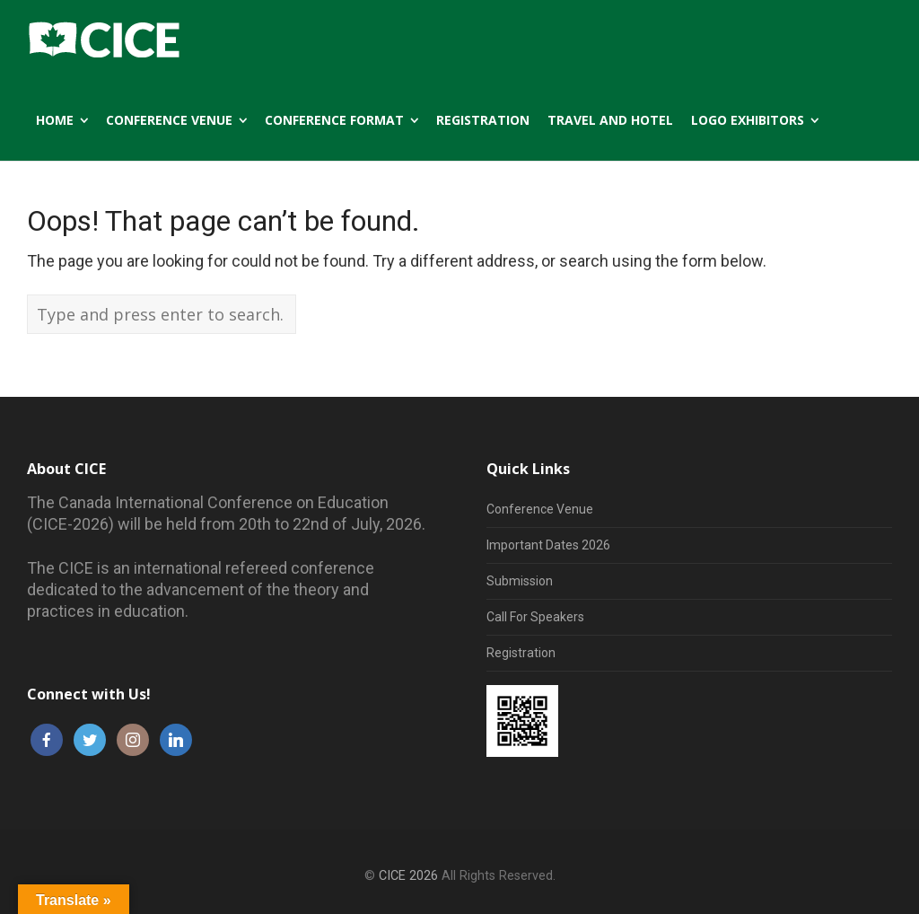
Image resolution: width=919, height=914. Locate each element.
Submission (519, 581)
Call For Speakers (535, 617)
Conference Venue (539, 509)
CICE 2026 (408, 875)
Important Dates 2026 (548, 545)
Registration (521, 653)
